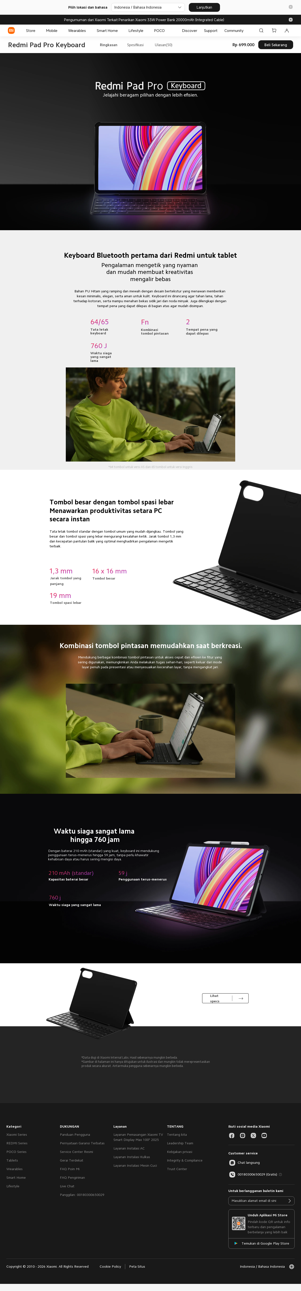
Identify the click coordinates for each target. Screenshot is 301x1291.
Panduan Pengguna (75, 1134)
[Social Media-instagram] (242, 1135)
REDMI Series (16, 1143)
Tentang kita (177, 1134)
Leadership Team (180, 1143)
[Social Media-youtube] (264, 1135)
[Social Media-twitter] (253, 1135)
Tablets (12, 1160)
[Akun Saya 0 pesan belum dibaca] (286, 30)
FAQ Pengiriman (72, 1177)
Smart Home (16, 1177)
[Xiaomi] (11, 30)
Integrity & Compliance (185, 1160)
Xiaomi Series (16, 1134)
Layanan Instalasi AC (129, 1148)
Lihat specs (214, 998)
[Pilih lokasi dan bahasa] (148, 7)
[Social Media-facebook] (231, 1135)
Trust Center (177, 1169)
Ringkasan (108, 45)
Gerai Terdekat (71, 1160)
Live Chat (67, 1186)
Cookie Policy (110, 1266)
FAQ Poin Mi (70, 1169)
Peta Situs (137, 1266)
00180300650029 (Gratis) (252, 1174)
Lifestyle (12, 1186)
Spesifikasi (135, 45)
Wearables (14, 1169)
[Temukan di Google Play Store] (261, 1243)
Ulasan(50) (163, 45)
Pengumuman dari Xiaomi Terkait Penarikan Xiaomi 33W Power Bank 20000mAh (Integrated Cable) (144, 19)
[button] (290, 7)
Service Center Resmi (76, 1151)
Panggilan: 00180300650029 (82, 1194)
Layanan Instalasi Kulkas (131, 1157)
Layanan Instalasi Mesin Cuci (135, 1165)
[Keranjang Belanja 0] (274, 30)
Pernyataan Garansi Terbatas (82, 1143)
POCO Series (16, 1151)
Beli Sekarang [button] (275, 45)
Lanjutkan (204, 7)
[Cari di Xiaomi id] (261, 30)
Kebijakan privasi (179, 1151)
